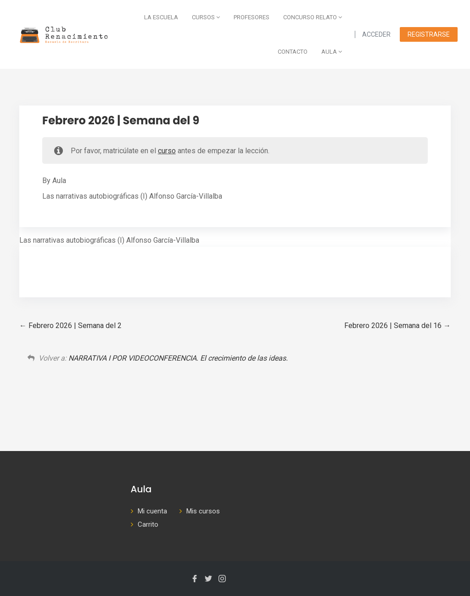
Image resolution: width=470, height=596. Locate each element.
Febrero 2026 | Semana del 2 (70, 325)
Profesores (251, 17)
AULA (331, 51)
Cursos (206, 17)
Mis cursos (203, 511)
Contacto (293, 51)
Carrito (148, 524)
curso (167, 150)
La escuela (161, 17)
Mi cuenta (152, 511)
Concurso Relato (312, 17)
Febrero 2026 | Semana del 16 (397, 325)
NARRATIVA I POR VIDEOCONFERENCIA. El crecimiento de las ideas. (178, 358)
